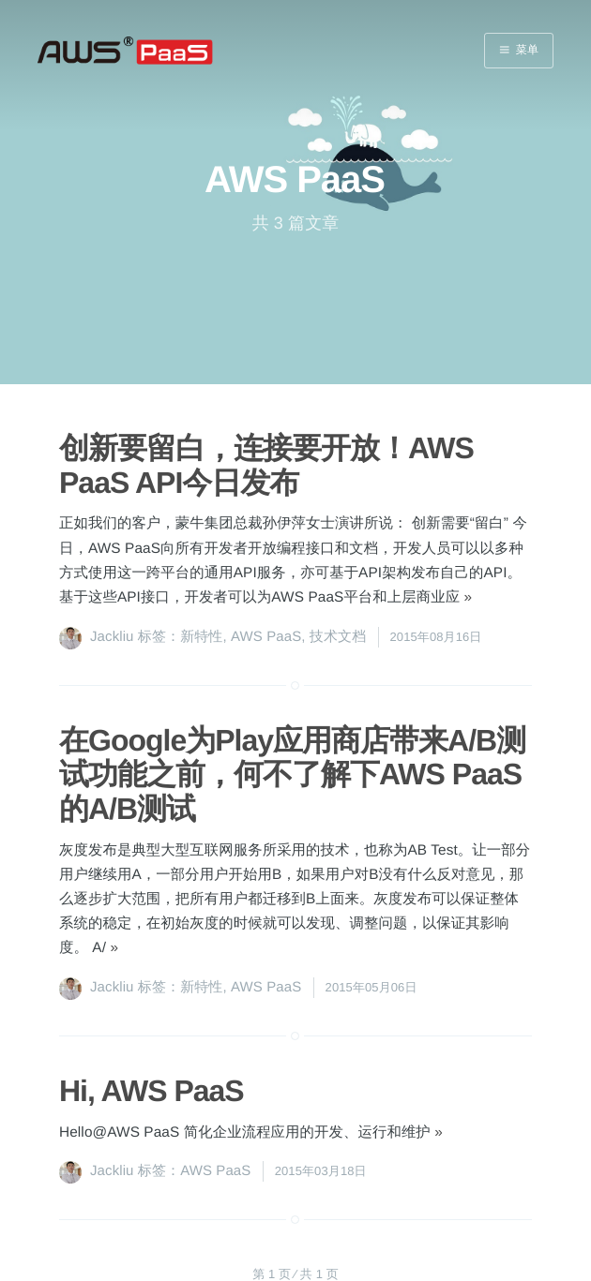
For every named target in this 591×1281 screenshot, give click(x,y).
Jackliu (112, 637)
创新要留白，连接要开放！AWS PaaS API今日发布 (266, 465)
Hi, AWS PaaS (151, 1091)
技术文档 (338, 637)
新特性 (201, 637)
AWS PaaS (266, 637)
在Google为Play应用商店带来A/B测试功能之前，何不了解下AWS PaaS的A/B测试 (292, 775)
